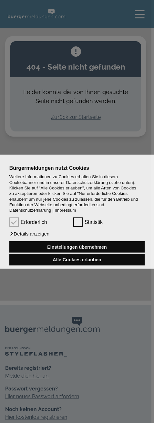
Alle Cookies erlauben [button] (77, 259)
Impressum (65, 210)
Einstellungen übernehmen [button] (77, 246)
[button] (29, 233)
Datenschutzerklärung (30, 210)
